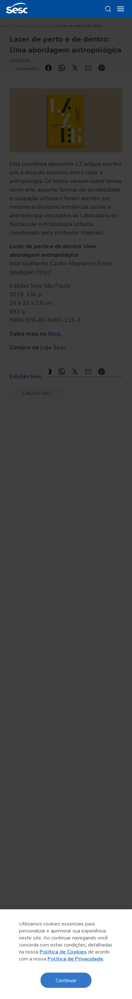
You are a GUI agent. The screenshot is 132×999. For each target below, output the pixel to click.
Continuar (66, 980)
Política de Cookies (63, 951)
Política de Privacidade (75, 958)
